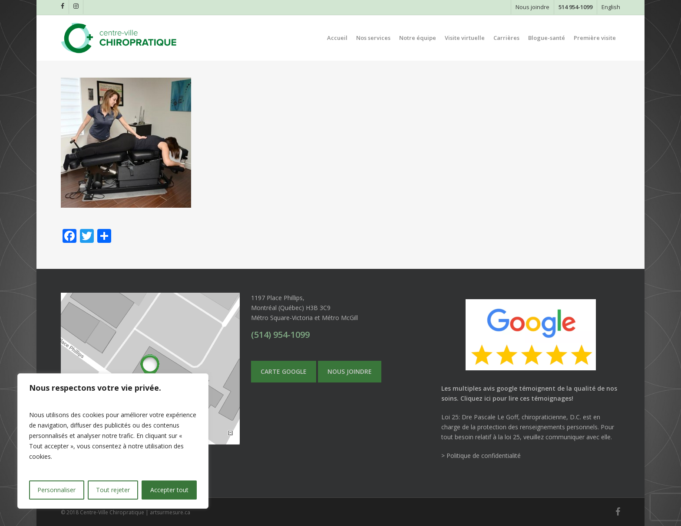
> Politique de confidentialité (481, 455)
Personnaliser (56, 490)
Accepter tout (169, 490)
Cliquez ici (475, 398)
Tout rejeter (113, 490)
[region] (112, 441)
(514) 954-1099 (280, 334)
